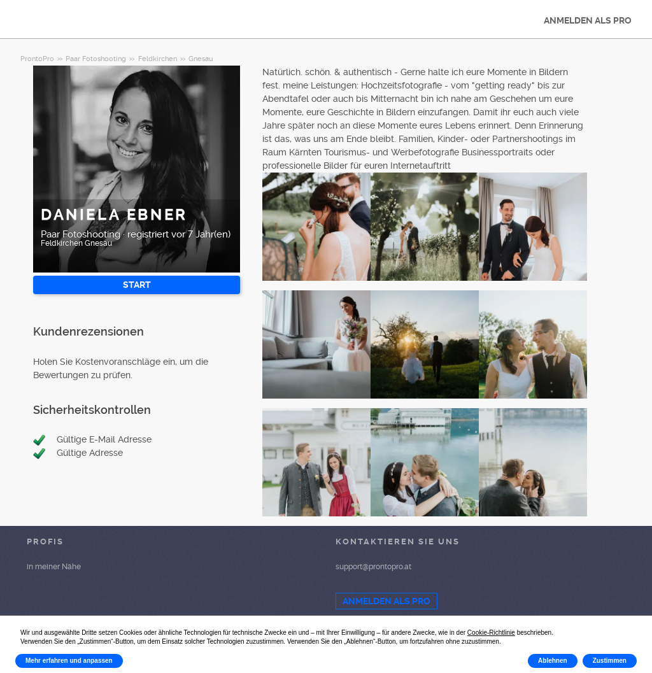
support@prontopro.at (373, 566)
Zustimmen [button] (610, 660)
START (137, 285)
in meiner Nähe (54, 566)
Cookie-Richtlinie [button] (491, 632)
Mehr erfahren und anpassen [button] (69, 660)
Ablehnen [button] (552, 660)
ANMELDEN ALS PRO (588, 20)
